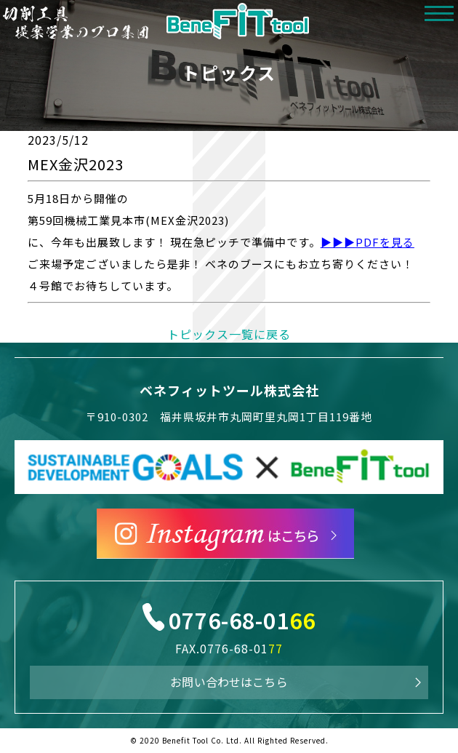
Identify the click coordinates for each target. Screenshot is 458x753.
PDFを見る (384, 242)
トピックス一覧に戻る (229, 334)
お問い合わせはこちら (229, 681)
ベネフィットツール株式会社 (229, 390)
